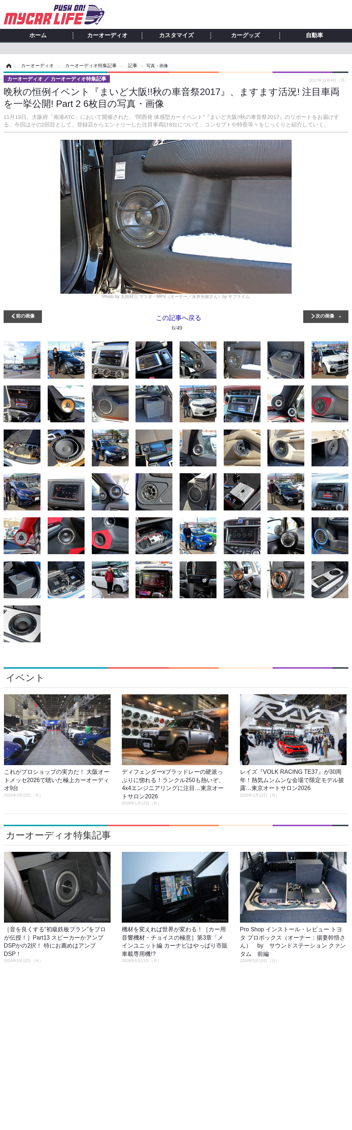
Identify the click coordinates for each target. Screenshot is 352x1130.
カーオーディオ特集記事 (58, 835)
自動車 (314, 35)
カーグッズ (245, 35)
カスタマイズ (176, 35)
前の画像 (25, 315)
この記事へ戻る (178, 324)
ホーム (38, 35)
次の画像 (324, 315)
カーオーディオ (107, 35)
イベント (25, 678)
